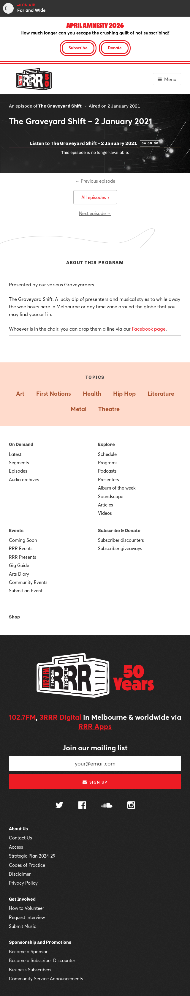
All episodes (95, 197)
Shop (14, 617)
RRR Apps (95, 726)
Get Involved (22, 899)
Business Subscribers (30, 970)
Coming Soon (23, 540)
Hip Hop (124, 393)
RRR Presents (22, 557)
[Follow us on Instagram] (131, 806)
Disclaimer (20, 874)
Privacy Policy (23, 883)
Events (16, 530)
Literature (161, 393)
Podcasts (107, 471)
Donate (115, 47)
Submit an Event (25, 591)
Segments (19, 462)
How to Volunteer (26, 908)
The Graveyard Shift (60, 106)
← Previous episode (95, 181)
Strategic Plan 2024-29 (32, 856)
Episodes (18, 471)
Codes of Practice (27, 865)
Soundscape (110, 496)
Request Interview (27, 917)
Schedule (107, 454)
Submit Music (22, 926)
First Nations (53, 393)
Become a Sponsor (28, 951)
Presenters (108, 479)
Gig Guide (19, 565)
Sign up (95, 782)
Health (92, 393)
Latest (15, 454)
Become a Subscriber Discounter (42, 960)
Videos (105, 513)
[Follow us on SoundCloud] (107, 805)
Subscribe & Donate (119, 530)
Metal (78, 409)
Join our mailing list (95, 747)
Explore (106, 444)
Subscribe (78, 47)
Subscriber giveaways (120, 548)
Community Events (28, 582)
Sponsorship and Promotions (40, 942)
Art (20, 393)
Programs (108, 462)
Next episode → (95, 213)
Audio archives (24, 479)
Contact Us (20, 838)
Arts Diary (19, 574)
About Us (18, 828)
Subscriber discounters (121, 540)
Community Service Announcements (46, 978)
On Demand (21, 444)
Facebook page (149, 329)
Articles (105, 505)
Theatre (109, 409)
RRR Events (21, 548)
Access (16, 847)
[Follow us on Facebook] (82, 806)
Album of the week (117, 488)
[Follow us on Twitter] (59, 806)
